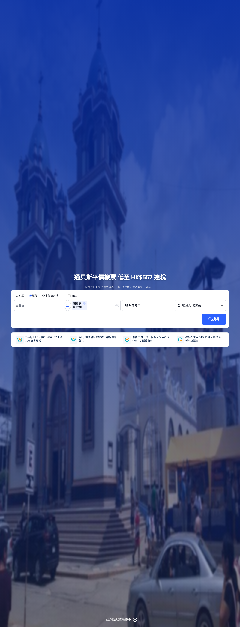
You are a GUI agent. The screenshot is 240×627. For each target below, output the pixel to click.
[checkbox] (72, 296)
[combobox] (21, 305)
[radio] (20, 296)
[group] (40, 305)
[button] (215, 6)
